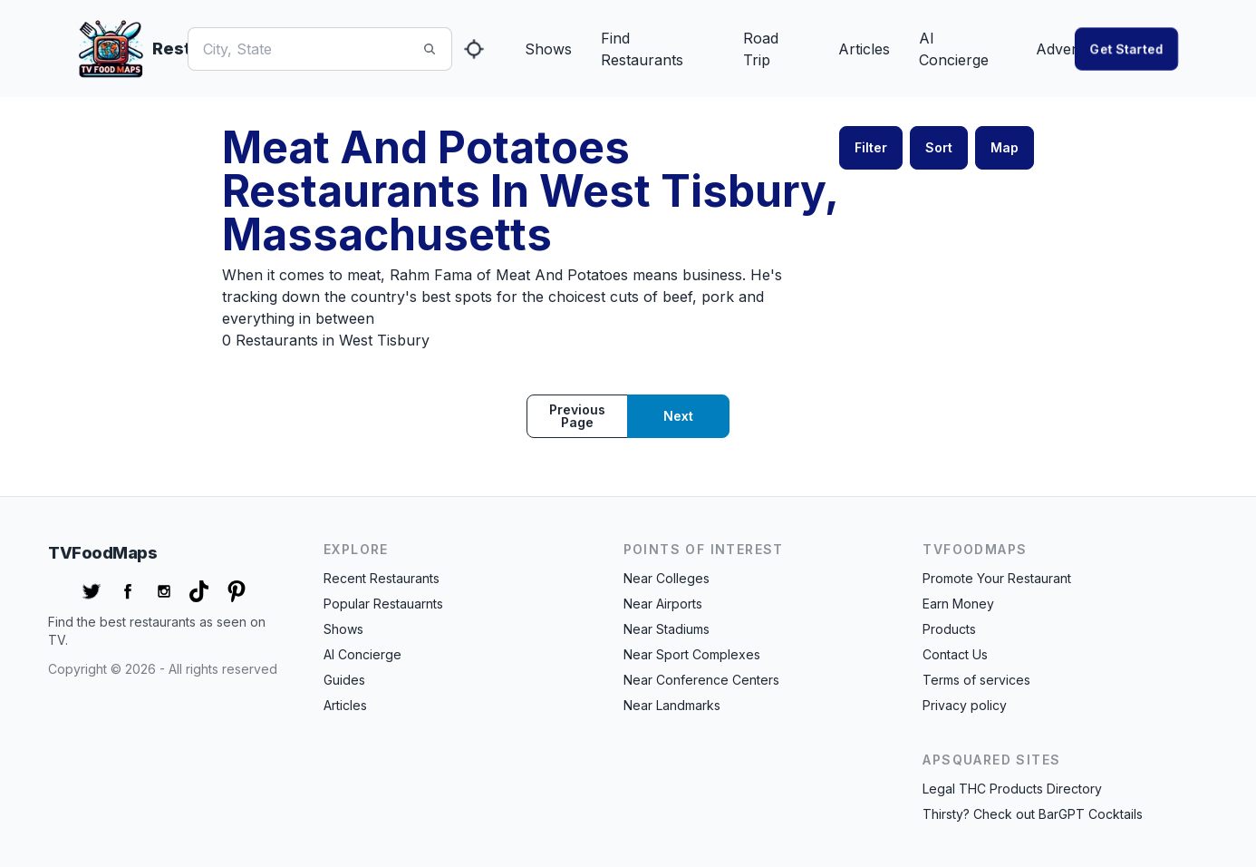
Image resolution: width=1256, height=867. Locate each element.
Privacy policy (965, 705)
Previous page (577, 416)
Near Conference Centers (701, 679)
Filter (871, 147)
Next (678, 416)
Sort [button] (938, 147)
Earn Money (958, 603)
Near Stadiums (666, 629)
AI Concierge (954, 49)
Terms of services (976, 679)
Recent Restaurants (382, 578)
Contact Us (955, 654)
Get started (1126, 48)
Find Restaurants (642, 49)
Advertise (1068, 49)
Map (1004, 147)
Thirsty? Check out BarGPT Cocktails (1033, 814)
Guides (344, 679)
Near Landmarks (671, 705)
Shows (548, 49)
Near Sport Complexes (691, 654)
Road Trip (760, 49)
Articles (864, 49)
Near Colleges (666, 578)
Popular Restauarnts (383, 603)
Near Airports (662, 603)
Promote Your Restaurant (997, 578)
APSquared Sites (991, 759)
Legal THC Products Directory (1012, 788)
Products (949, 629)
